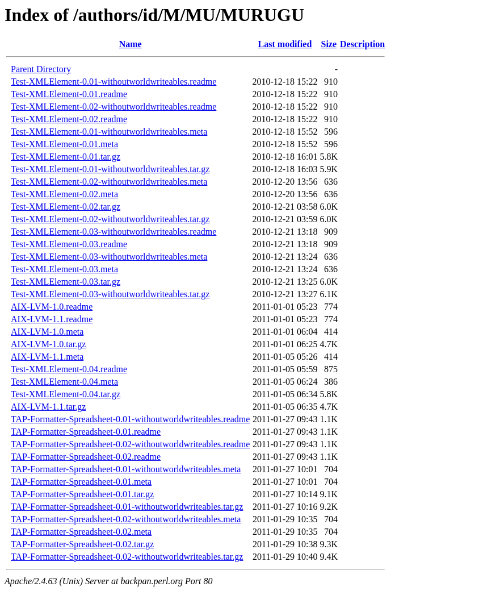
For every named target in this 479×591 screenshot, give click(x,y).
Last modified (285, 44)
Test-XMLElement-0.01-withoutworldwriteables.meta (109, 131)
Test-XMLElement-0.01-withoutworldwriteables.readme (113, 81)
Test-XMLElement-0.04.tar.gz (65, 394)
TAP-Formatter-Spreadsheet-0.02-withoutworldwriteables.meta (126, 519)
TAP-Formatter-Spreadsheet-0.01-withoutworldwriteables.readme (130, 419)
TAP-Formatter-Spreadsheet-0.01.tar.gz (82, 494)
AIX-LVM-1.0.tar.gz (48, 344)
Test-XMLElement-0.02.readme (69, 119)
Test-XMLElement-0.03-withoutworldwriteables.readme (113, 231)
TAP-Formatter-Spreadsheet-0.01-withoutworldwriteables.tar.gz (127, 506)
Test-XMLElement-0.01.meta (64, 144)
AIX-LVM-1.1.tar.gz (48, 406)
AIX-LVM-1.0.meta (47, 331)
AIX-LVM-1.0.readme (52, 306)
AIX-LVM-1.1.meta (47, 356)
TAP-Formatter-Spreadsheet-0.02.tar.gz (82, 544)
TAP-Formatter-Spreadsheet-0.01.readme (86, 431)
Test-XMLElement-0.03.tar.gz (65, 281)
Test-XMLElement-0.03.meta (64, 269)
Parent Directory (41, 69)
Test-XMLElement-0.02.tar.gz (65, 206)
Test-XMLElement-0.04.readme (69, 369)
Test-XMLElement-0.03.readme (69, 244)
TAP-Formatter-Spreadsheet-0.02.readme (86, 456)
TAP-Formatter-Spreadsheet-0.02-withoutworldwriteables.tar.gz (127, 556)
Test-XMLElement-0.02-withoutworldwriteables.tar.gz (110, 219)
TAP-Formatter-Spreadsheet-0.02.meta (81, 531)
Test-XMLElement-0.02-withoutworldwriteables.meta (109, 181)
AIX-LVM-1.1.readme (52, 319)
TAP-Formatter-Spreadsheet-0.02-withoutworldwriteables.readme (130, 444)
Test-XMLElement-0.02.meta (64, 194)
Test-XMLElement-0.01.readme (69, 94)
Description (362, 44)
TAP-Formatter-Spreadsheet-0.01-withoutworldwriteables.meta (126, 469)
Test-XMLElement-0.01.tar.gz (65, 156)
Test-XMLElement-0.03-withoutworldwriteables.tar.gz (110, 294)
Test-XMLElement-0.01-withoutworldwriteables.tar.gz (110, 169)
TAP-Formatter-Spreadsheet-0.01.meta (81, 481)
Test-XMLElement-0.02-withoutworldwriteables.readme (113, 106)
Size (329, 44)
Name (130, 44)
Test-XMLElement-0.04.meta (64, 381)
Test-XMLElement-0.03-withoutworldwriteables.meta (109, 256)
